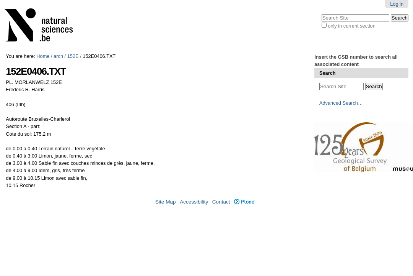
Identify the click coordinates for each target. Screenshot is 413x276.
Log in (396, 4)
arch (58, 56)
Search (327, 73)
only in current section (351, 26)
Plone (244, 202)
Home (42, 56)
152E (73, 56)
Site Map (165, 202)
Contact (221, 202)
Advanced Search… (341, 103)
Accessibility (194, 202)
